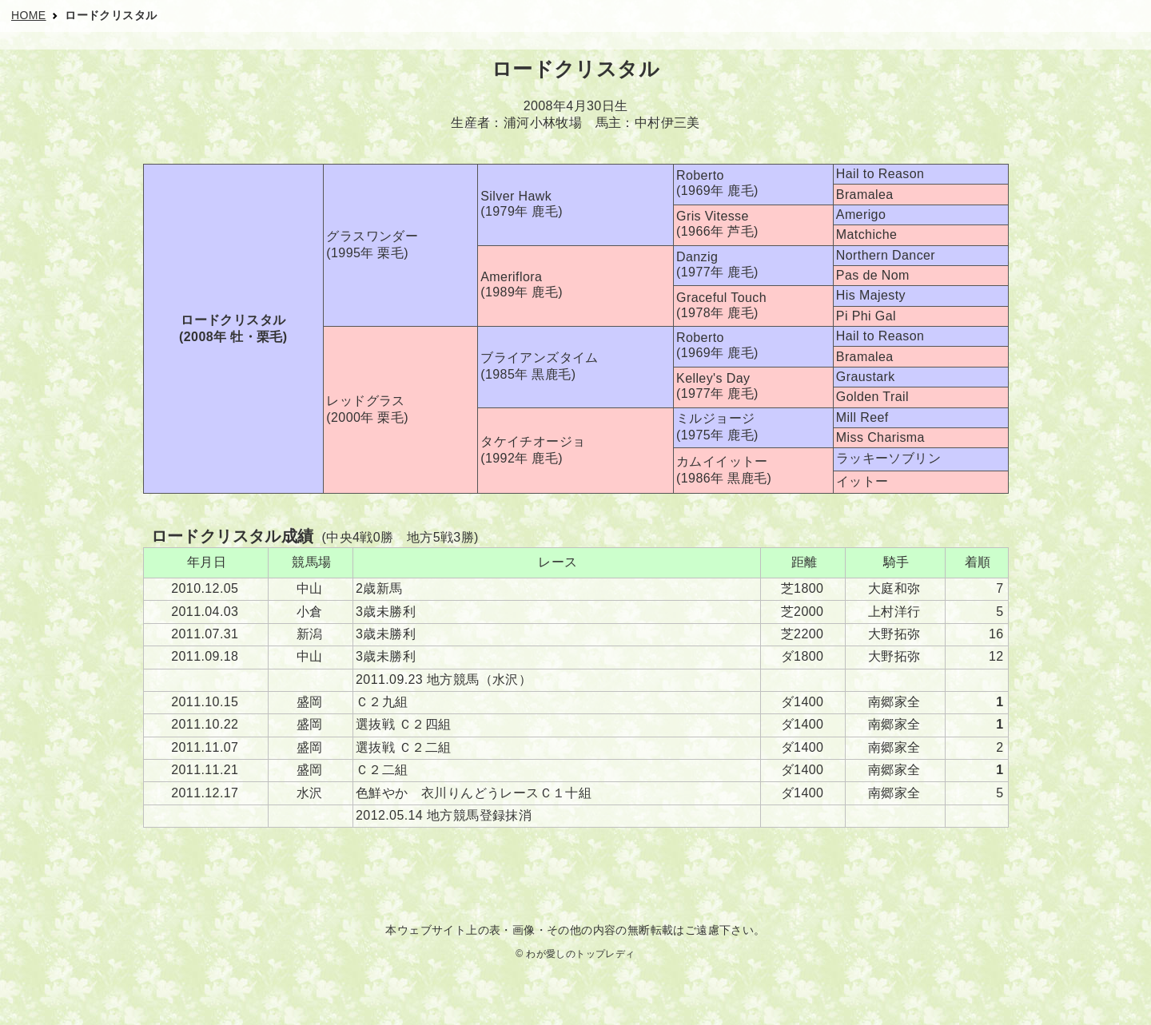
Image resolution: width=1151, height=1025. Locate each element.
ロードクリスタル (111, 15)
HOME (28, 15)
